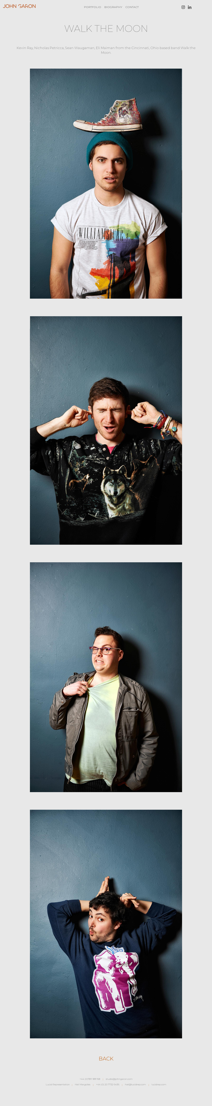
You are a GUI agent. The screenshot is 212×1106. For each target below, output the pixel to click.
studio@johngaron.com (119, 1078)
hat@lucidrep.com (135, 1084)
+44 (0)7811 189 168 (90, 1078)
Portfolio (92, 7)
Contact (132, 7)
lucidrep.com (159, 1084)
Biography (113, 7)
